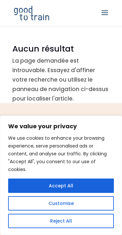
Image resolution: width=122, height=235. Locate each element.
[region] (61, 175)
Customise (61, 203)
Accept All (61, 185)
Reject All (61, 221)
